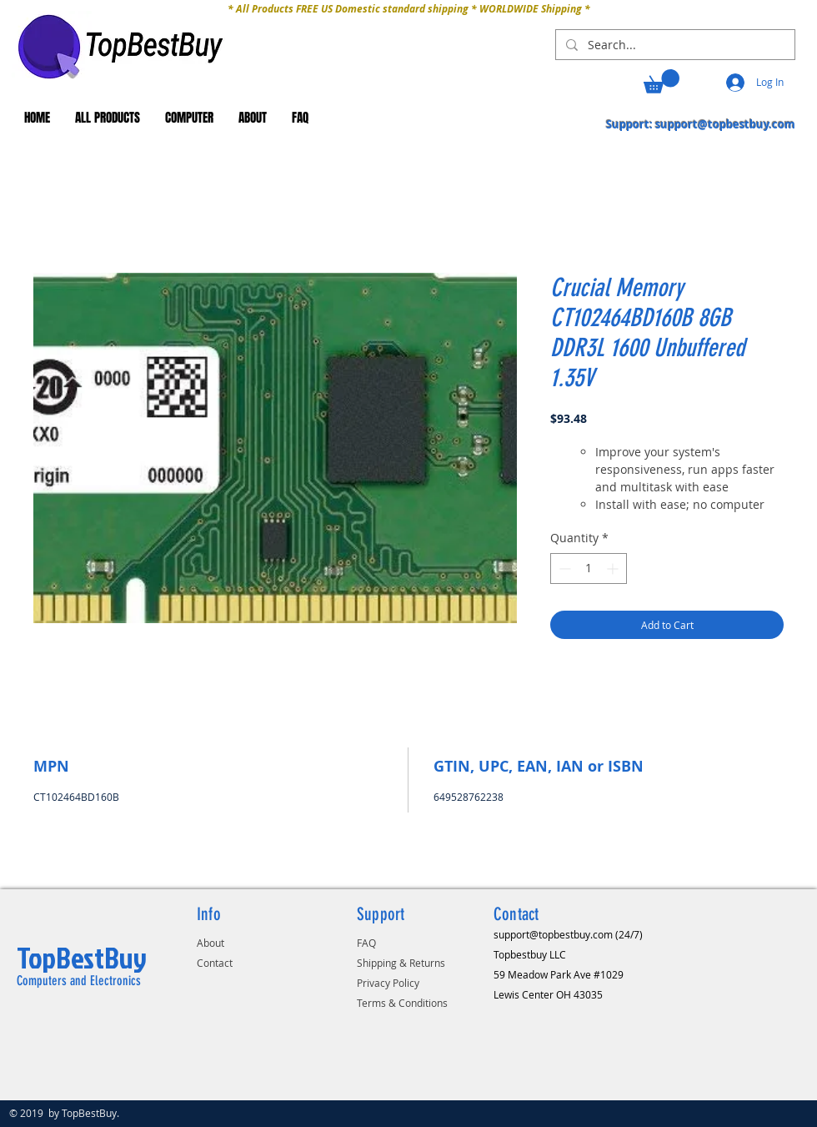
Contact (215, 962)
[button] (661, 81)
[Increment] (614, 568)
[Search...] (673, 45)
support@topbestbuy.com (725, 124)
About (210, 942)
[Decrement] (563, 568)
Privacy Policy (388, 982)
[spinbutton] (589, 568)
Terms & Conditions (402, 1002)
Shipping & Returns (401, 962)
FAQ (366, 942)
